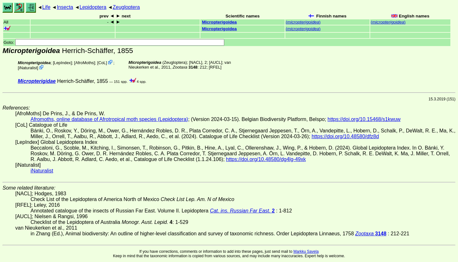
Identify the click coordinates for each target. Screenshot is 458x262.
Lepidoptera (93, 7)
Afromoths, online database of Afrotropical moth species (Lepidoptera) (109, 119)
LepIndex (62, 62)
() (303, 22)
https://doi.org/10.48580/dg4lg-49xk (266, 159)
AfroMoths (84, 62)
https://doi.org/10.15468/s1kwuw (364, 119)
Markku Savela (305, 251)
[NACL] (195, 62)
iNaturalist (28, 67)
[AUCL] (215, 62)
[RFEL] (215, 67)
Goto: (113, 42)
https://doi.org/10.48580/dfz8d (345, 136)
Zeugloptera (126, 7)
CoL (102, 62)
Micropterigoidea (219, 22)
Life (46, 7)
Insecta (65, 7)
